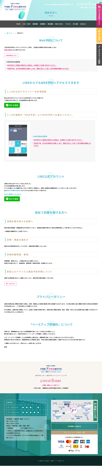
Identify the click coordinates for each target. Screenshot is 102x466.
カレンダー (17, 428)
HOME (18, 24)
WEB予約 (10, 190)
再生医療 (50, 24)
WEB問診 (17, 190)
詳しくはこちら (11, 284)
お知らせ (83, 24)
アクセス (68, 24)
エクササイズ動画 (99, 55)
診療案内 (43, 24)
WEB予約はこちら (99, 15)
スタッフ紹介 (26, 24)
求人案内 (99, 35)
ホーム (10, 33)
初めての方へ (59, 24)
